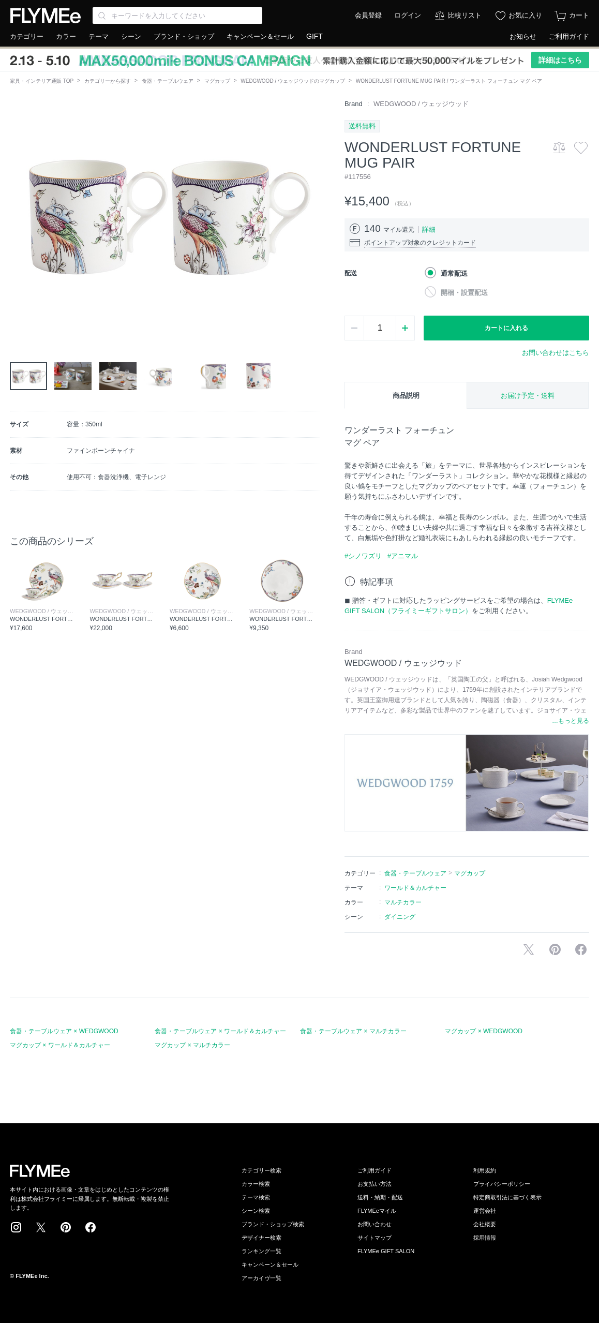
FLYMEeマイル (376, 1211)
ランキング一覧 (261, 1251)
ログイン (407, 15)
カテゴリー (26, 36)
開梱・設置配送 (464, 292)
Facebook (90, 1227)
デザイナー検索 (261, 1238)
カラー (66, 36)
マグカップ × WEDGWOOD (483, 1031)
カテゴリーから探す (107, 81)
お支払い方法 (374, 1184)
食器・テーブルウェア (167, 81)
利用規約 (484, 1170)
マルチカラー (403, 902)
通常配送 (454, 273)
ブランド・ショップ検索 (273, 1224)
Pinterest (65, 1227)
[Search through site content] (177, 15)
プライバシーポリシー (501, 1184)
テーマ (98, 36)
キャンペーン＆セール (260, 36)
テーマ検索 (256, 1197)
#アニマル (402, 556)
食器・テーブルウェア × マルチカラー (353, 1031)
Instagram (16, 1227)
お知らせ (523, 36)
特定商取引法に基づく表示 (507, 1197)
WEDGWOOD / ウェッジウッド (421, 104)
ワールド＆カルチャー (415, 887)
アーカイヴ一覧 (261, 1278)
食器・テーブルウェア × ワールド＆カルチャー (220, 1031)
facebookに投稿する (581, 949)
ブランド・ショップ (184, 36)
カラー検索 (256, 1184)
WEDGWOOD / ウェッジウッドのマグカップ (293, 81)
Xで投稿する (528, 949)
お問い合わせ (374, 1224)
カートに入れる (506, 328)
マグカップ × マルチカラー (192, 1045)
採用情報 (484, 1238)
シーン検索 (256, 1211)
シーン (131, 36)
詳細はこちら (560, 60)
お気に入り (525, 15)
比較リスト (465, 15)
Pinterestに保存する (555, 949)
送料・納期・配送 (380, 1197)
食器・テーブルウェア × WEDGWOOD (64, 1031)
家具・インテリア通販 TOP (41, 81)
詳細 (429, 229)
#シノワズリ (363, 556)
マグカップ (217, 81)
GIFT (314, 36)
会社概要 (484, 1224)
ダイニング (399, 916)
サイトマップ (374, 1238)
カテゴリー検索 (261, 1170)
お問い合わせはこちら (555, 352)
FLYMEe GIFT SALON (385, 1251)
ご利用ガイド (569, 36)
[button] (18, 215)
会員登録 (368, 15)
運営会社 (484, 1211)
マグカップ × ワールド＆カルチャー (60, 1045)
